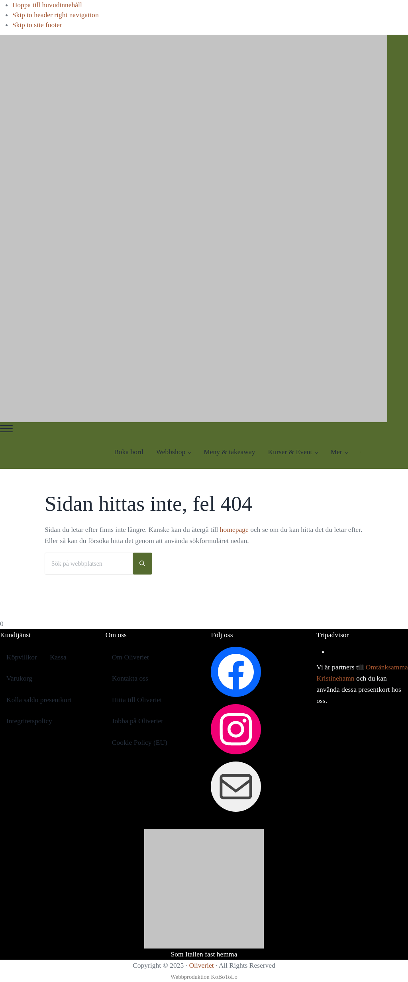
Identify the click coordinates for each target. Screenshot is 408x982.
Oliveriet (201, 965)
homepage (234, 529)
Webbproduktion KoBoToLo (204, 977)
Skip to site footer (37, 25)
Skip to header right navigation (55, 15)
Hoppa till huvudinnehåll (47, 5)
